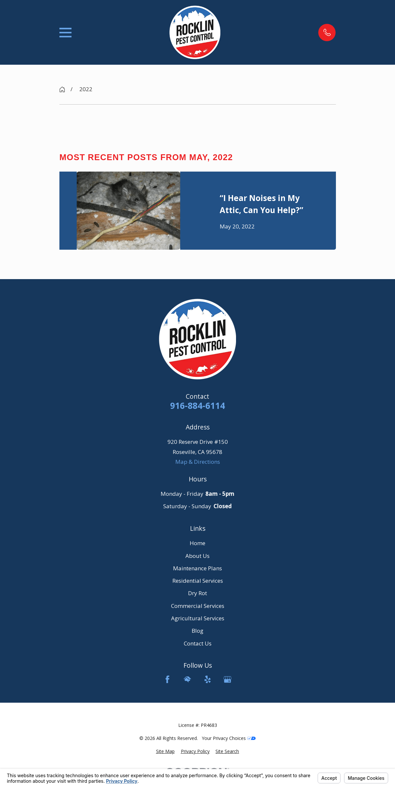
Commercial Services (197, 606)
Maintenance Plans (197, 568)
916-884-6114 (197, 405)
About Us (197, 556)
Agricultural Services (197, 618)
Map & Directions (197, 461)
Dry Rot (197, 593)
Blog (197, 630)
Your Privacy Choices (229, 738)
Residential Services (197, 580)
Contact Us (198, 643)
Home (197, 543)
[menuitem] (165, 751)
